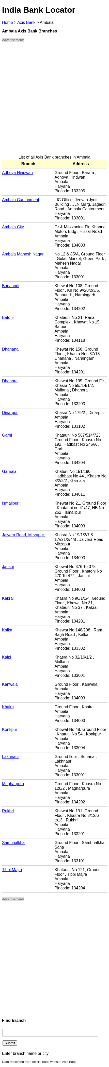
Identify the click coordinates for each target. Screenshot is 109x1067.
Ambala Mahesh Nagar (23, 254)
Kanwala (10, 684)
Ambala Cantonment (20, 200)
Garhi (7, 435)
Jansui (8, 566)
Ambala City (13, 227)
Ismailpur (10, 503)
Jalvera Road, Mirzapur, (23, 535)
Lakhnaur (10, 756)
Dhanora (10, 381)
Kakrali (8, 598)
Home (7, 22)
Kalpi (6, 657)
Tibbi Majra (12, 870)
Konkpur (9, 729)
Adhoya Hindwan (17, 172)
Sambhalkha (13, 842)
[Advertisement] (54, 100)
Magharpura (13, 784)
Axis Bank (26, 22)
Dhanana (10, 349)
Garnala (9, 471)
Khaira (8, 707)
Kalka (7, 630)
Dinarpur (10, 412)
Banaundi (10, 286)
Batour (8, 317)
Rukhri (8, 811)
